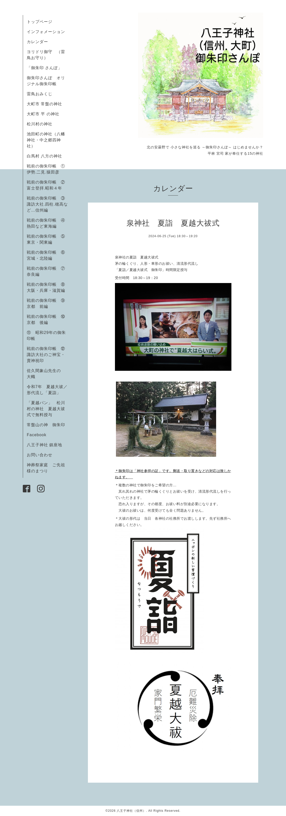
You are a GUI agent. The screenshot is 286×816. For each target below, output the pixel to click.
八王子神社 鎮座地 (44, 445)
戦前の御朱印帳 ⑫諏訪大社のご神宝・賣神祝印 (46, 354)
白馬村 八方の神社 (44, 156)
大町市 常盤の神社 (44, 104)
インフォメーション (46, 32)
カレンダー (37, 42)
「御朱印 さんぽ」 (44, 68)
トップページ (39, 22)
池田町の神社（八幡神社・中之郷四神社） (46, 140)
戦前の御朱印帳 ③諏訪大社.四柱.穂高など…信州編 (47, 204)
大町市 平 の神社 (43, 114)
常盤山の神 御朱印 (46, 425)
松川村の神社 (39, 124)
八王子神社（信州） (131, 810)
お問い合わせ (39, 455)
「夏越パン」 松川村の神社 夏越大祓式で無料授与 (46, 409)
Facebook (39, 435)
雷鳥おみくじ (39, 94)
